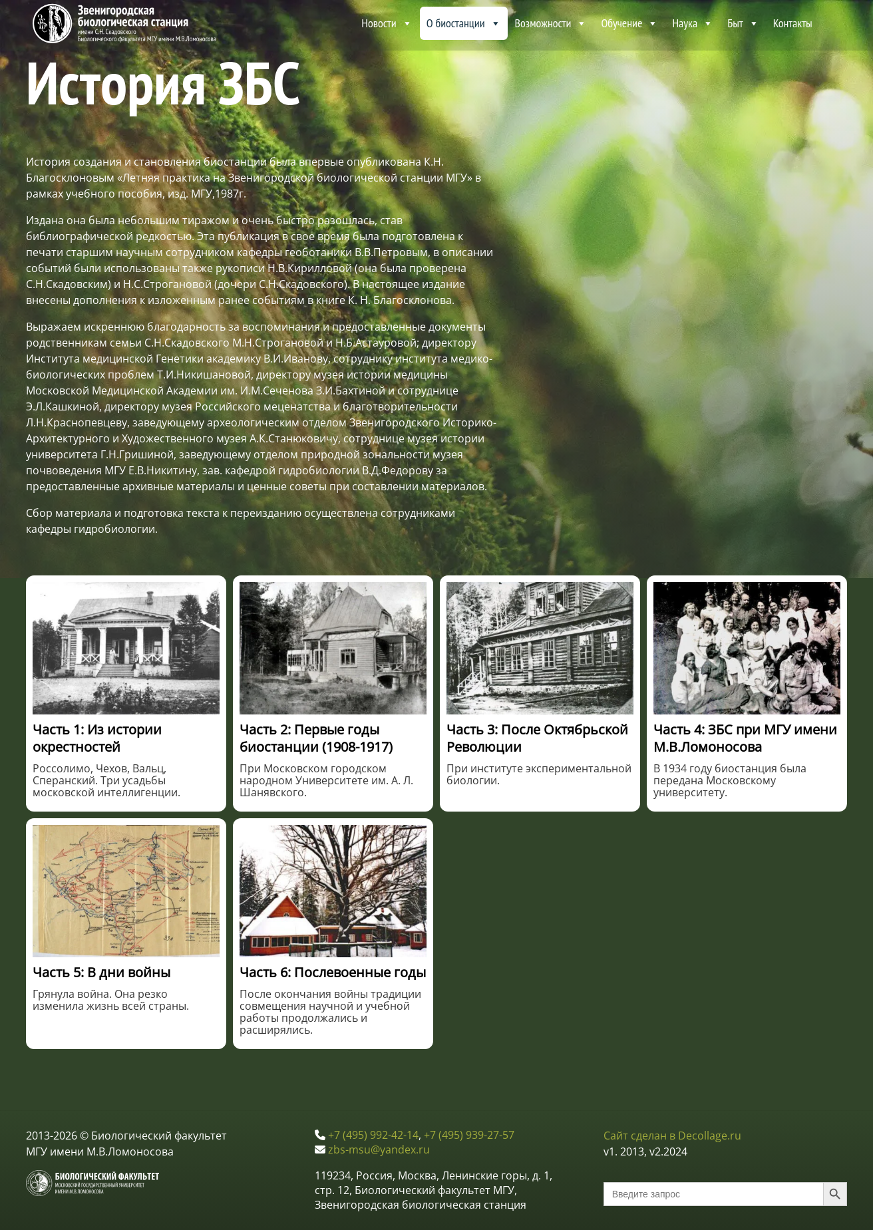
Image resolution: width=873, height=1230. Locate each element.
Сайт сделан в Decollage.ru (672, 1135)
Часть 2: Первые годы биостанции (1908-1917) (316, 738)
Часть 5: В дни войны (101, 972)
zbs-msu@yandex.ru (379, 1149)
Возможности (551, 23)
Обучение (629, 23)
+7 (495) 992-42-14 (373, 1135)
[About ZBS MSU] (833, 23)
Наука (692, 23)
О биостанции (464, 23)
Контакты (792, 23)
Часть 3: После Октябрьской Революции (537, 738)
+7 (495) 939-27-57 (469, 1135)
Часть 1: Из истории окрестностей (97, 738)
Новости (386, 23)
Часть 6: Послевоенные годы (333, 972)
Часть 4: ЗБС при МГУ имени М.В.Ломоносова (745, 738)
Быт (743, 23)
